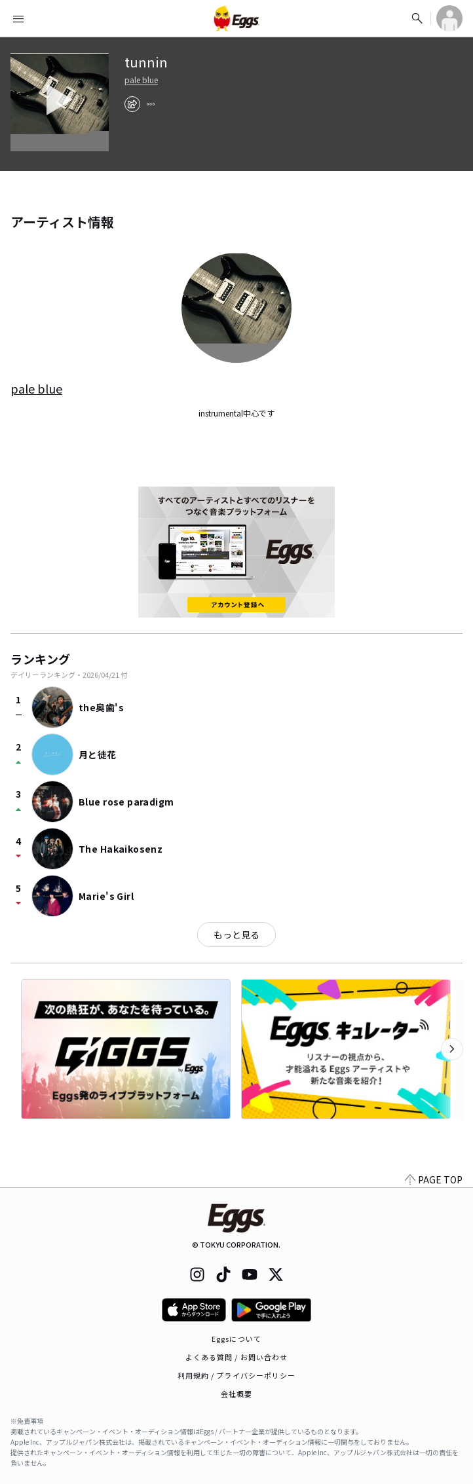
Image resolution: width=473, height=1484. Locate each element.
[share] (132, 104)
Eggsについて (236, 1338)
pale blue (141, 80)
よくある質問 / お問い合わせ (236, 1357)
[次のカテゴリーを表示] (452, 1049)
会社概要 (236, 1393)
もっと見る (236, 934)
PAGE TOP (434, 1179)
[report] (151, 104)
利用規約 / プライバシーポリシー (237, 1375)
